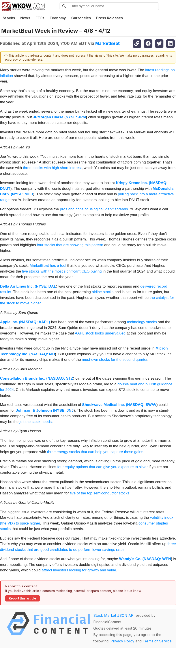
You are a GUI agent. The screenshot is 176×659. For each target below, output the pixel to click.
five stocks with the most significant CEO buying (62, 271)
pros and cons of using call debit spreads (94, 209)
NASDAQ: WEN (157, 559)
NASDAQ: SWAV (141, 405)
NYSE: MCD (22, 194)
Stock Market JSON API (114, 615)
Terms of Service (157, 641)
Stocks (9, 18)
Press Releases (109, 18)
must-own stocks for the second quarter (114, 359)
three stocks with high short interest (52, 168)
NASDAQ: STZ (60, 378)
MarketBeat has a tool (48, 265)
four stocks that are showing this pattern (70, 245)
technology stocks (142, 322)
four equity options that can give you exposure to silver (102, 467)
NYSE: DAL (46, 286)
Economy (58, 18)
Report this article (22, 598)
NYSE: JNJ (64, 410)
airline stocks (102, 292)
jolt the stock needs (36, 422)
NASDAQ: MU (43, 354)
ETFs (40, 18)
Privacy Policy (122, 641)
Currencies (81, 18)
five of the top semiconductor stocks (99, 493)
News (25, 18)
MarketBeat (107, 43)
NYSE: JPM (76, 117)
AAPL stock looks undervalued (100, 333)
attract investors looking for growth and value (79, 570)
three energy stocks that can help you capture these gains (95, 452)
